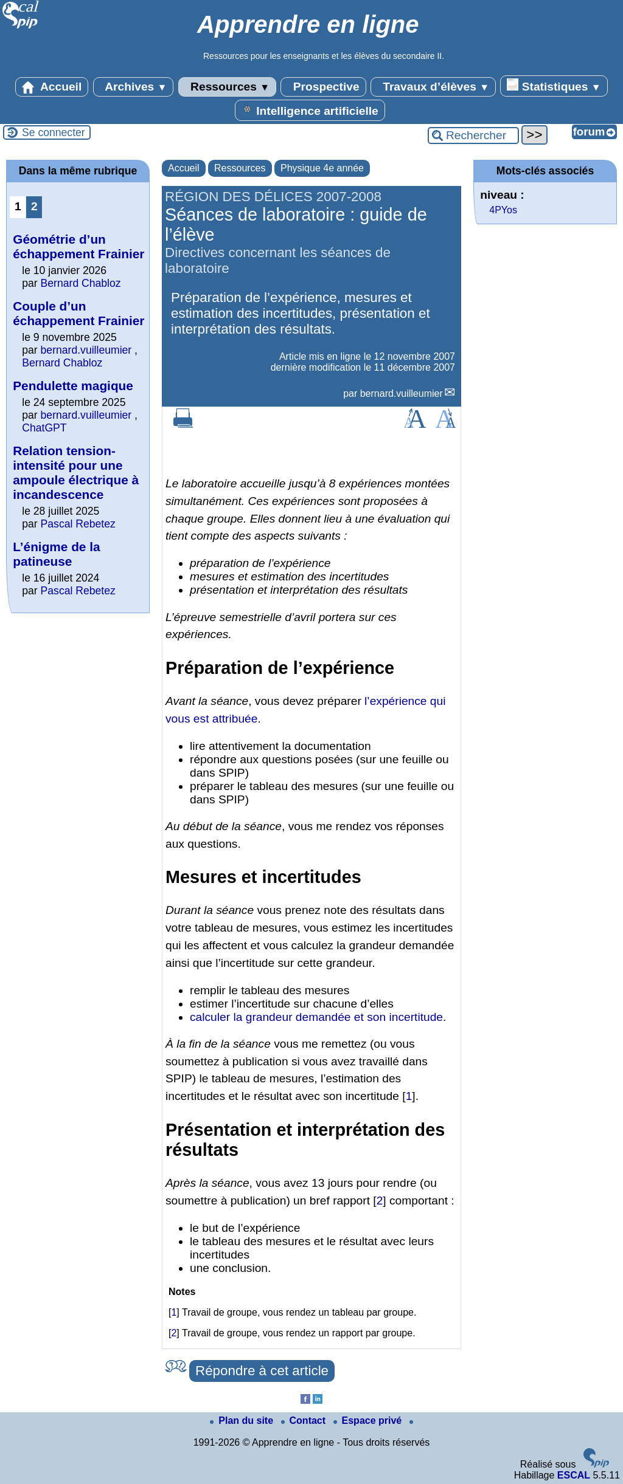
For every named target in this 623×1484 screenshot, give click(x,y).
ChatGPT (44, 428)
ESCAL (573, 1475)
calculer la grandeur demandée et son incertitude (316, 1017)
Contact (305, 1420)
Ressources (227, 87)
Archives (133, 87)
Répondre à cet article (262, 1370)
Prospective (323, 87)
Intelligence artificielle (310, 110)
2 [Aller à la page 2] (34, 206)
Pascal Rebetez (78, 524)
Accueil (52, 87)
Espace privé (369, 1420)
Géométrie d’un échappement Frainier (78, 246)
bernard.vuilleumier (401, 393)
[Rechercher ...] (473, 135)
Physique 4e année (322, 168)
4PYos (503, 210)
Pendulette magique (73, 386)
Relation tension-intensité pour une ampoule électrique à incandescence (76, 472)
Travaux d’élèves (433, 87)
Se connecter (53, 132)
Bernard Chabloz (81, 283)
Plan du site (243, 1420)
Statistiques (553, 85)
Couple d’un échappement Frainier (78, 313)
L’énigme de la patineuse (56, 554)
